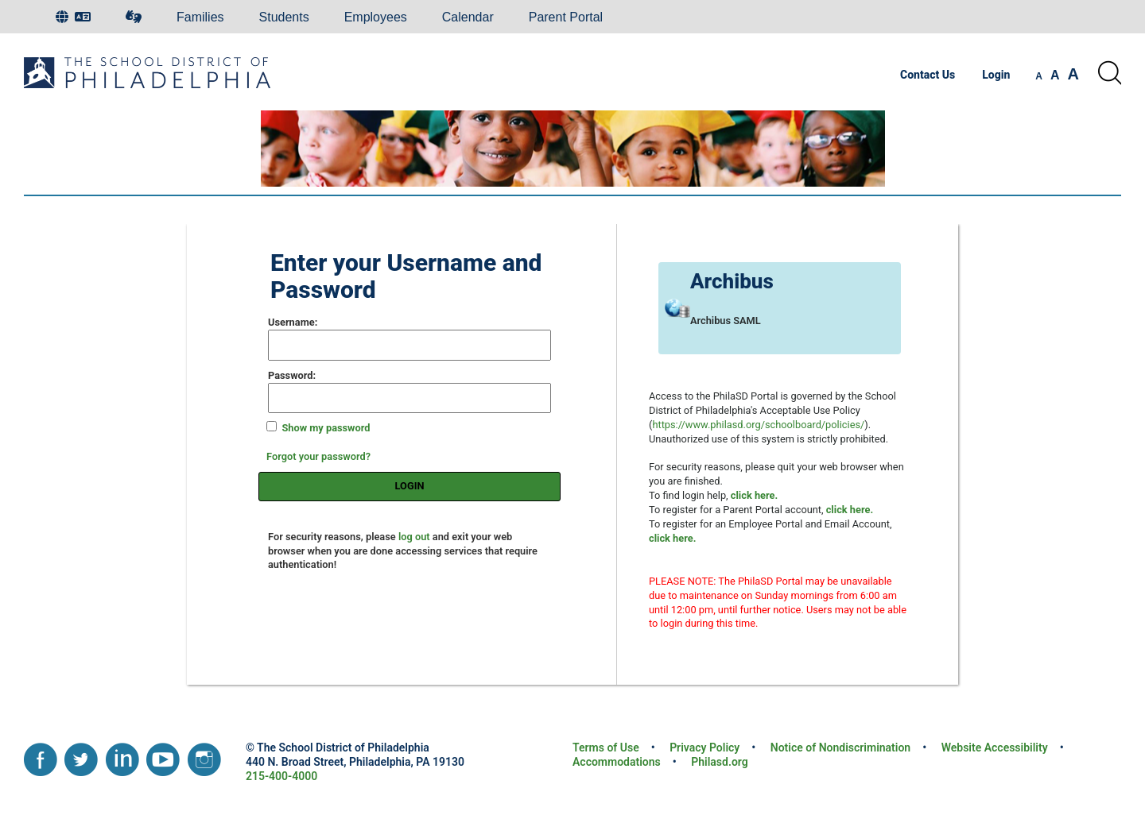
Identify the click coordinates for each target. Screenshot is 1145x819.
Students (284, 17)
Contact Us (927, 74)
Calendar (468, 17)
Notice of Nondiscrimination (840, 747)
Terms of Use (605, 747)
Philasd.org (719, 761)
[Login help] (754, 495)
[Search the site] (1109, 73)
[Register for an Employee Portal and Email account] (672, 538)
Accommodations (616, 761)
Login (996, 74)
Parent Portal (566, 17)
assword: (292, 375)
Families (200, 17)
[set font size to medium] (1055, 75)
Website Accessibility (994, 747)
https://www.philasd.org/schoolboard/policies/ (758, 425)
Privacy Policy (704, 747)
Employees (375, 17)
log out (414, 537)
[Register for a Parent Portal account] (849, 510)
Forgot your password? (318, 456)
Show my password (325, 428)
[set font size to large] (1073, 73)
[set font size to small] (1039, 76)
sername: (292, 322)
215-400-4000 (281, 776)
